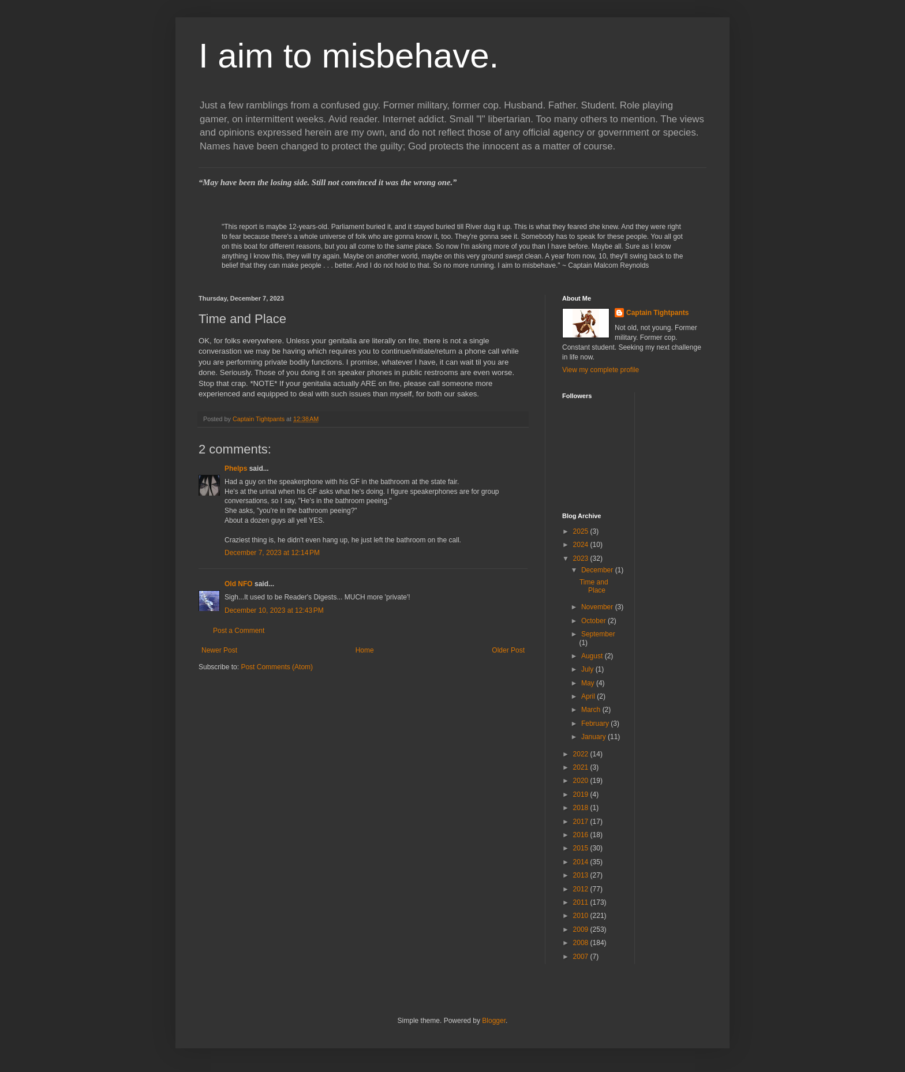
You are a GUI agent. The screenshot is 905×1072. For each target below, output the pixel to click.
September (598, 634)
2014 (581, 862)
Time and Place (593, 586)
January (594, 737)
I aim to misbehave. (349, 55)
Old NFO (239, 584)
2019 (581, 794)
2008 (581, 943)
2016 (581, 835)
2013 (581, 875)
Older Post (508, 650)
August (593, 656)
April (589, 696)
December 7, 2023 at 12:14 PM (272, 553)
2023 (581, 558)
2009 (581, 929)
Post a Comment (238, 631)
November (598, 607)
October (594, 621)
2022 (581, 754)
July (588, 669)
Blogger (494, 1021)
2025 (581, 531)
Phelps (236, 468)
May (588, 683)
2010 (581, 916)
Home (365, 650)
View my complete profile (600, 370)
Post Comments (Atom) (277, 667)
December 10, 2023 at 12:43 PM (274, 610)
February (596, 723)
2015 (581, 848)
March (592, 710)
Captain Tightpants (657, 313)
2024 (581, 545)
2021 (581, 767)
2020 (581, 781)
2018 (581, 808)
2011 (581, 902)
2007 (581, 957)
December (598, 570)
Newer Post (219, 650)
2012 (581, 889)
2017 (581, 822)
